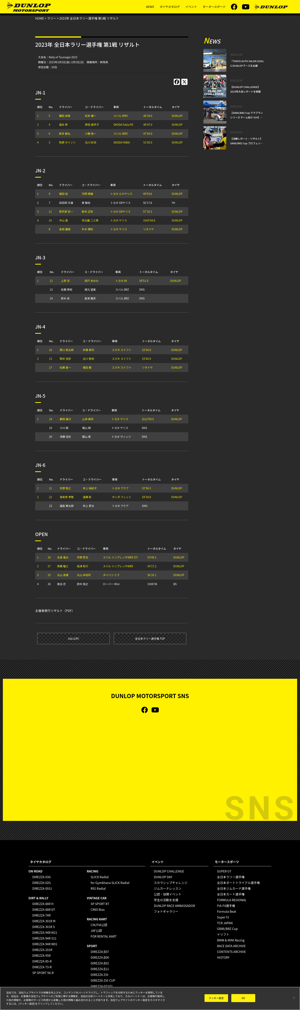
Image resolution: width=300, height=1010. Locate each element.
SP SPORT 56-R (43, 972)
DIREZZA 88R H (43, 903)
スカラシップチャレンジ (171, 882)
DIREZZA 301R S (43, 926)
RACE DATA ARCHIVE (231, 946)
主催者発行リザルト (49, 610)
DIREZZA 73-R (42, 967)
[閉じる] (294, 998)
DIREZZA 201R (42, 949)
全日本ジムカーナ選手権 (234, 888)
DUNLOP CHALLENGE (169, 871)
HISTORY (223, 957)
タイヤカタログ (169, 7)
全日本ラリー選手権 (231, 877)
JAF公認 (96, 930)
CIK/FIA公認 (99, 924)
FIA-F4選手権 (226, 905)
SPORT (92, 946)
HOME (39, 18)
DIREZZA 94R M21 (44, 932)
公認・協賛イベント (167, 894)
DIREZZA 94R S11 (44, 938)
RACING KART (97, 919)
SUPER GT (224, 871)
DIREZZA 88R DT (43, 909)
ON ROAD (35, 871)
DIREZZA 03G (41, 877)
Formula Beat (226, 911)
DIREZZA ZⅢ (99, 974)
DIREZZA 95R (41, 955)
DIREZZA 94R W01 (44, 944)
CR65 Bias (98, 909)
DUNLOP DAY (163, 877)
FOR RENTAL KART (104, 936)
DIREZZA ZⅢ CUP (103, 980)
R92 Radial (98, 888)
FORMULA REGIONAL (231, 900)
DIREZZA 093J (42, 888)
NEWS (150, 7)
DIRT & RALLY (38, 898)
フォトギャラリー (166, 911)
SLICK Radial (100, 877)
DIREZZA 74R (41, 915)
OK (243, 998)
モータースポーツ (213, 7)
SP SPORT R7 (100, 903)
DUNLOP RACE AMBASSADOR (174, 905)
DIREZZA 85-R (42, 961)
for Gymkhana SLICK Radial (110, 882)
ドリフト (223, 934)
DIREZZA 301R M (43, 921)
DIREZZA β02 (100, 963)
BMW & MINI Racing (231, 940)
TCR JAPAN (225, 923)
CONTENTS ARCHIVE (231, 951)
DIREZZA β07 (100, 951)
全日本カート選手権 (231, 894)
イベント (191, 7)
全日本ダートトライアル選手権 (238, 882)
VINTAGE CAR (97, 898)
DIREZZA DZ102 (101, 986)
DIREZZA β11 (100, 969)
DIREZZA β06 (100, 957)
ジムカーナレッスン (167, 888)
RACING (92, 871)
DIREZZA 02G (41, 882)
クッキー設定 (216, 998)
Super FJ (223, 917)
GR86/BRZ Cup (227, 928)
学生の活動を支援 (166, 900)
